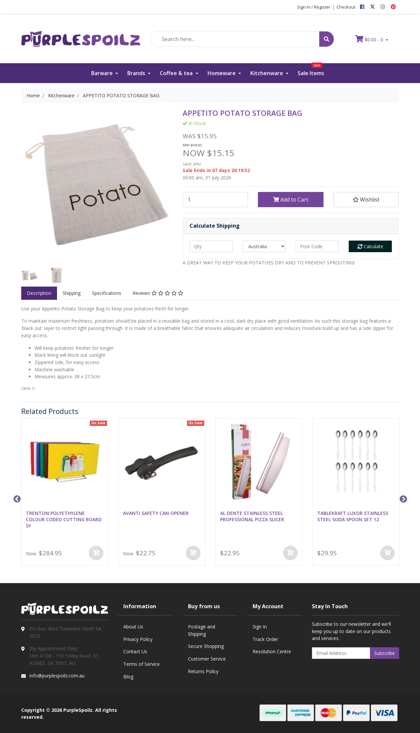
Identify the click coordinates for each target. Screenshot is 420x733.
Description (39, 293)
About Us (133, 626)
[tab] (39, 293)
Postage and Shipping (201, 630)
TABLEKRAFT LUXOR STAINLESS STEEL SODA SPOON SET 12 (352, 516)
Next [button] (402, 498)
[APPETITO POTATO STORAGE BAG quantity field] (215, 199)
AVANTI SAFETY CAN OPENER (156, 513)
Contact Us (135, 651)
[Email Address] (341, 653)
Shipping (72, 293)
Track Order (265, 639)
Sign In (260, 626)
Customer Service (207, 659)
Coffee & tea (177, 73)
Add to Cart (290, 199)
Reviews (158, 293)
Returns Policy (203, 671)
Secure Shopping (206, 646)
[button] (366, 199)
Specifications (106, 293)
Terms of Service (141, 664)
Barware (102, 73)
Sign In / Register (313, 7)
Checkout (345, 7)
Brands (137, 73)
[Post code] (317, 246)
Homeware (222, 73)
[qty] (211, 246)
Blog (128, 676)
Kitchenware (267, 73)
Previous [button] (16, 498)
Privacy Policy (137, 639)
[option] (29, 275)
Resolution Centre (272, 651)
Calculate (370, 246)
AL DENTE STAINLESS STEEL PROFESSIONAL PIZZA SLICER (252, 516)
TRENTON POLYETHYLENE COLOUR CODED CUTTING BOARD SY (64, 519)
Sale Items (311, 70)
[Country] (264, 246)
